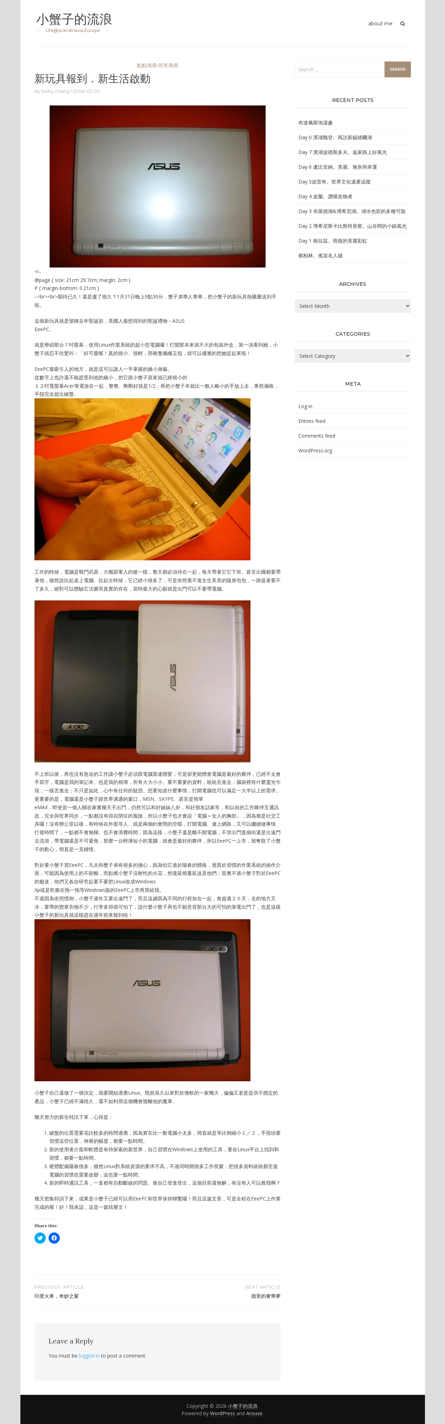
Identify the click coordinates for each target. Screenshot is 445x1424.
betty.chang (55, 91)
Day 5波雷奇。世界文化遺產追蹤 (334, 181)
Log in (305, 406)
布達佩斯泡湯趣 (315, 122)
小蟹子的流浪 (74, 19)
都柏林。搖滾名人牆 (320, 255)
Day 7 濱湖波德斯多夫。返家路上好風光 (342, 152)
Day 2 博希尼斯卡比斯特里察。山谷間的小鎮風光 (352, 226)
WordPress (222, 1413)
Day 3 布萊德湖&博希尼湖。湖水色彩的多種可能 (352, 211)
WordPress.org (315, 450)
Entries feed (311, 421)
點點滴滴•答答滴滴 (157, 65)
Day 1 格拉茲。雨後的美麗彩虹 (332, 240)
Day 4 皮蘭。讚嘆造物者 (325, 196)
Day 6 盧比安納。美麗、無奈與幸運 (337, 166)
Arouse (254, 1413)
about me (380, 23)
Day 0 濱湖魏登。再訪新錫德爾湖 (335, 137)
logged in (89, 1355)
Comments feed (316, 435)
